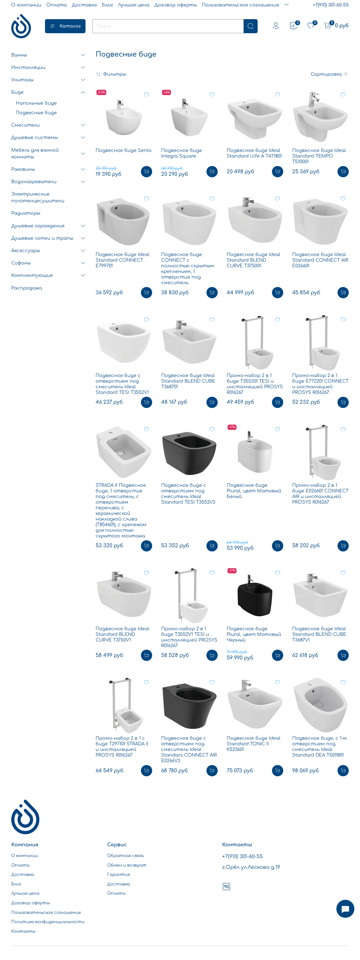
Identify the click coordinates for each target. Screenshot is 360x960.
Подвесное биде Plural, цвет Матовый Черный (254, 634)
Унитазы (22, 79)
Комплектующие (32, 275)
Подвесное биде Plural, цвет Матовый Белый (254, 491)
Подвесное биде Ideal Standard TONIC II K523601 (253, 744)
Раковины (23, 169)
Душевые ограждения (37, 225)
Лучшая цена (133, 5)
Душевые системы (34, 137)
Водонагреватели (34, 181)
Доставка (84, 5)
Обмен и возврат (127, 865)
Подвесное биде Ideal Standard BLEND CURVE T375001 (253, 260)
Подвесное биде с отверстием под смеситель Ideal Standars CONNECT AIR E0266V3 (189, 749)
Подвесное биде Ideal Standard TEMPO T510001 (319, 156)
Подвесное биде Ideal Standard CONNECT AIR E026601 (320, 260)
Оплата (56, 5)
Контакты (23, 931)
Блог (107, 5)
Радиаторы (25, 213)
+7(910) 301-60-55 (331, 5)
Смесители (25, 125)
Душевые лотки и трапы (42, 238)
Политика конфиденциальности (48, 921)
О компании (26, 5)
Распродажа (26, 288)
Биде (17, 92)
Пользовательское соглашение (240, 5)
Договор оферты (175, 5)
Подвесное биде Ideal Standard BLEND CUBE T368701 (188, 381)
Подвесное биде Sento (124, 150)
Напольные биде (36, 103)
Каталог (65, 26)
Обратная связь (125, 855)
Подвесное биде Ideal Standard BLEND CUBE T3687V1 (319, 634)
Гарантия (118, 874)
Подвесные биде (36, 112)
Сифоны (21, 263)
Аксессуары (25, 250)
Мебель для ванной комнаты (35, 154)
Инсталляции (28, 67)
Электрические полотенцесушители (37, 197)
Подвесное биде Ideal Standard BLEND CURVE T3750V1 (122, 634)
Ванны (19, 55)
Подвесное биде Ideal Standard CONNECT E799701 (122, 260)
